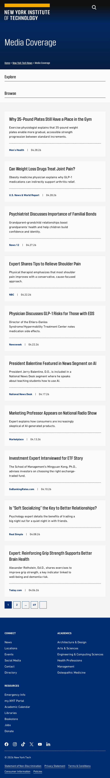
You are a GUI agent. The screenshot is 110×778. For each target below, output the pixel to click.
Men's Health (16, 149)
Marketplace (16, 439)
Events (9, 654)
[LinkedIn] (48, 744)
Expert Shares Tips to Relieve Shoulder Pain (45, 263)
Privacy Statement (54, 765)
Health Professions (69, 660)
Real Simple (16, 534)
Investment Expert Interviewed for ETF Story (46, 458)
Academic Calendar (17, 706)
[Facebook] (6, 744)
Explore (10, 76)
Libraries (11, 712)
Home (7, 62)
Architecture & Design (71, 642)
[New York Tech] (27, 12)
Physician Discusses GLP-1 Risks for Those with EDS (52, 313)
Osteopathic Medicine (71, 672)
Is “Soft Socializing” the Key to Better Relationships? (53, 508)
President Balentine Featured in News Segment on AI (52, 363)
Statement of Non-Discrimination (23, 765)
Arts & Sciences (67, 648)
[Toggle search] (94, 7)
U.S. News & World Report (24, 195)
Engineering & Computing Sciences (80, 654)
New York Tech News (22, 62)
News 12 (14, 244)
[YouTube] (40, 744)
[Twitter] (31, 744)
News (8, 642)
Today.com (15, 590)
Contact (9, 666)
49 (34, 604)
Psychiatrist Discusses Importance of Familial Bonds (52, 213)
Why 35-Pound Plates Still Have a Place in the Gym (50, 119)
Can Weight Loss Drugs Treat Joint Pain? (42, 168)
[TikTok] (23, 744)
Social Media (13, 660)
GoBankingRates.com (21, 489)
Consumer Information (17, 771)
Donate (9, 731)
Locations (11, 648)
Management (65, 666)
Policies (37, 771)
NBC (11, 294)
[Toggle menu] (103, 7)
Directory (11, 672)
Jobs (8, 725)
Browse (10, 93)
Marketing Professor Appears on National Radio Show (53, 413)
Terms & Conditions (79, 765)
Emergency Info (15, 694)
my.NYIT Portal (14, 700)
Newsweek (15, 344)
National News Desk (20, 394)
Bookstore (11, 719)
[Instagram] (15, 744)
